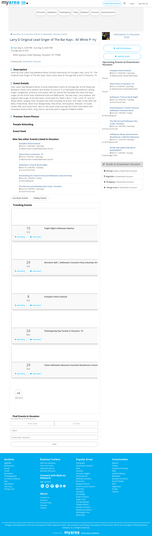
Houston (79, 471)
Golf (113, 484)
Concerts (95, 12)
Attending (20, 237)
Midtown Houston (83, 478)
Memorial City (82, 476)
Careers (43, 508)
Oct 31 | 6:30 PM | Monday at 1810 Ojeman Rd (122, 138)
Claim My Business (112, 3)
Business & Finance (120, 478)
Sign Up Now (45, 481)
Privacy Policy (45, 502)
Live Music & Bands (12, 478)
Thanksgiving (65, 12)
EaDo (78, 468)
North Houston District (85, 486)
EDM (114, 471)
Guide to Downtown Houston (120, 171)
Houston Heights (83, 473)
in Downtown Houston (118, 176)
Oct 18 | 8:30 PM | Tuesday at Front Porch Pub (54, 167)
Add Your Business (48, 463)
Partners (43, 500)
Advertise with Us (47, 468)
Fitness (115, 465)
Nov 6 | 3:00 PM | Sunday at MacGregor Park (122, 151)
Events (7, 468)
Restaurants (9, 465)
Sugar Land (80, 499)
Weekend (84, 12)
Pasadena (80, 491)
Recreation (8, 473)
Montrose (80, 481)
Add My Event (122, 56)
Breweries (116, 476)
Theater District (82, 504)
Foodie (115, 489)
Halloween (52, 12)
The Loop (8, 486)
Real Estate (8, 484)
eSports (115, 463)
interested (35, 237)
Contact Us (44, 497)
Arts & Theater (118, 481)
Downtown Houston (32, 61)
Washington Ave (83, 512)
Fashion (115, 491)
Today (75, 12)
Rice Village (80, 494)
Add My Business (122, 48)
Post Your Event (46, 465)
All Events (40, 12)
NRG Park (80, 489)
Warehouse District (84, 510)
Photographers (10, 476)
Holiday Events (39, 198)
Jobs (6, 481)
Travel (6, 471)
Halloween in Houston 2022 (127, 36)
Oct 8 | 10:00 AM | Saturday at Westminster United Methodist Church (54, 146)
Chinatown (80, 463)
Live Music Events (20, 198)
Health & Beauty (119, 473)
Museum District (83, 484)
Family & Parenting (120, 468)
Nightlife (7, 463)
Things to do (9, 489)
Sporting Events (108, 12)
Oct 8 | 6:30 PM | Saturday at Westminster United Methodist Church (54, 157)
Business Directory (48, 471)
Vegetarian (116, 486)
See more (19, 398)
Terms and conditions (90, 533)
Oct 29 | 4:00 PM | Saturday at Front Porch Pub (54, 189)
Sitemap (43, 505)
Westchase (80, 515)
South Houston (82, 497)
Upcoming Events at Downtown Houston (120, 63)
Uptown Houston (83, 507)
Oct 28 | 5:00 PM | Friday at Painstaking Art (54, 178)
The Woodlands (82, 502)
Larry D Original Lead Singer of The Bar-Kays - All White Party (53, 39)
